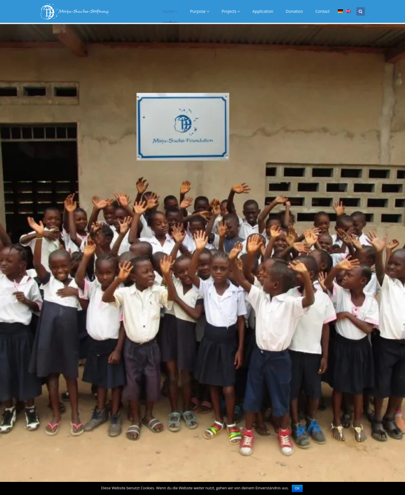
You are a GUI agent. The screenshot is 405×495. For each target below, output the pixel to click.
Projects (230, 11)
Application (262, 11)
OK (297, 488)
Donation (294, 11)
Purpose (199, 11)
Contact (322, 11)
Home (170, 11)
